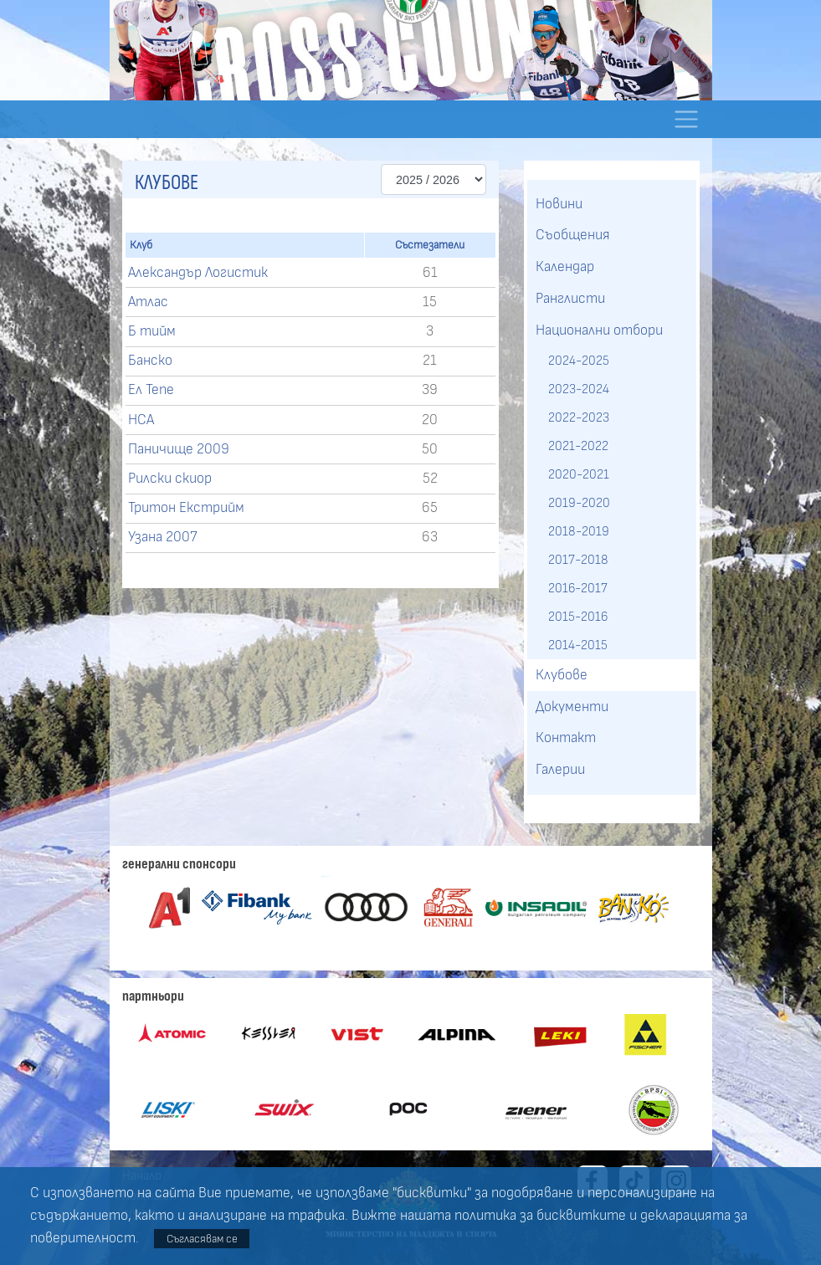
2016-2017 (578, 588)
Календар (565, 266)
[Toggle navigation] (686, 119)
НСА (141, 420)
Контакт (566, 737)
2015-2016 (578, 616)
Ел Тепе (151, 389)
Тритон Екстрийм (186, 507)
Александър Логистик (198, 272)
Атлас (148, 302)
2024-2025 (578, 360)
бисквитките (581, 1215)
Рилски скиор (170, 478)
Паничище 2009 (178, 449)
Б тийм (152, 331)
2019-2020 (579, 503)
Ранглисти (570, 298)
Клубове (562, 675)
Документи (572, 706)
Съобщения (573, 235)
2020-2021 (578, 474)
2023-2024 (578, 389)
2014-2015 (578, 645)
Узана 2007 (163, 537)
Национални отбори (599, 330)
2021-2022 (578, 446)
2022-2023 (578, 417)
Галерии (560, 769)
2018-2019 (578, 531)
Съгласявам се (202, 1238)
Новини (559, 204)
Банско (150, 360)
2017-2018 (578, 559)
